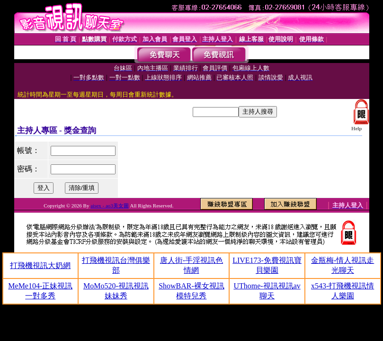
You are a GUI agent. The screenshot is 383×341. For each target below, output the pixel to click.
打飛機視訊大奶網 (40, 265)
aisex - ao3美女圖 (109, 205)
